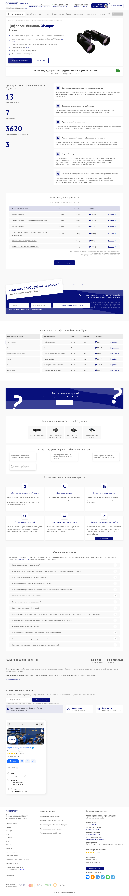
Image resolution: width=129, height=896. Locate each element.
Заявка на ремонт (91, 14)
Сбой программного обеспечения (54, 353)
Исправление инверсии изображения (25, 247)
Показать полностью (13, 670)
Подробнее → (114, 342)
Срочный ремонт (31, 14)
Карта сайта (10, 866)
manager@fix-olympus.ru (95, 830)
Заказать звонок (64, 403)
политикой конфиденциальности (34, 309)
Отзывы (54, 14)
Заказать (112, 214)
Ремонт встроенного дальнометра (24, 241)
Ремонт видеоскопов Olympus (50, 824)
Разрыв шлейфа (49, 359)
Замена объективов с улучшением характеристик (29, 220)
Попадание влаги (49, 348)
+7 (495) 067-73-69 (61, 5)
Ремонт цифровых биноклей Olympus (53, 815)
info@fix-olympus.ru (93, 825)
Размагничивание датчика (52, 370)
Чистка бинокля (18, 226)
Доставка (61, 14)
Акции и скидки (79, 14)
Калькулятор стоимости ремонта (17, 850)
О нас (47, 14)
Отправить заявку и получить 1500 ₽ (69, 305)
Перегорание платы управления (54, 365)
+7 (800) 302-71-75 (17, 775)
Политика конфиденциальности (64, 883)
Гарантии (69, 14)
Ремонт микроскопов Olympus (51, 819)
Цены (41, 14)
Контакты (102, 14)
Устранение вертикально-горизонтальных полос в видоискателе (30, 233)
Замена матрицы (18, 214)
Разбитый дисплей (50, 342)
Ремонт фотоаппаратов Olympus (51, 811)
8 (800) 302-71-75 (92, 820)
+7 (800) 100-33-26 (81, 5)
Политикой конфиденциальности (50, 694)
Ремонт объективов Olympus (50, 807)
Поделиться (87, 868)
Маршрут (13, 752)
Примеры (9, 821)
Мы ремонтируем (15, 14)
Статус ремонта (117, 14)
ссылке (22, 860)
